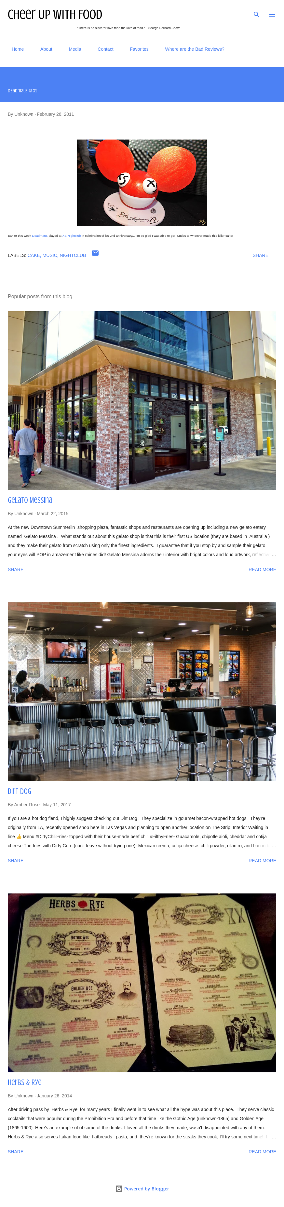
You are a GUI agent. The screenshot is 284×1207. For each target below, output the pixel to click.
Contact (101, 49)
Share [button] (260, 255)
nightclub (73, 255)
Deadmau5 (40, 235)
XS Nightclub (71, 235)
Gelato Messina (30, 500)
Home (14, 49)
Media (71, 49)
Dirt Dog (19, 791)
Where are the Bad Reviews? (191, 49)
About (42, 49)
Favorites (135, 49)
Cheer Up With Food (55, 14)
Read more (262, 569)
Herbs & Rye (25, 1082)
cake (34, 255)
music (50, 255)
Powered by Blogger (142, 1189)
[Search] (257, 12)
